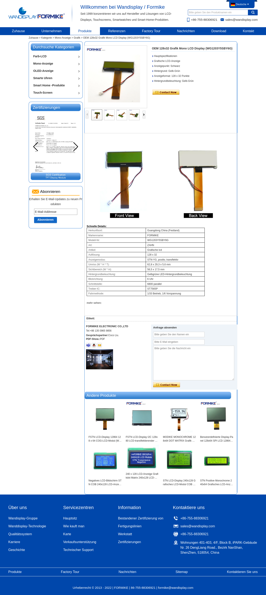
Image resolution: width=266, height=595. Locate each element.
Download (218, 31)
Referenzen (117, 31)
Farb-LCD (40, 56)
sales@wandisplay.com (241, 19)
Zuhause (18, 31)
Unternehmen (52, 31)
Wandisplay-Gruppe (23, 518)
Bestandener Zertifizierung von (140, 518)
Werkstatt (125, 534)
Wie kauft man (73, 526)
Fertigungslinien (130, 526)
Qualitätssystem (20, 534)
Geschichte (16, 550)
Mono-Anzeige (63, 37)
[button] (76, 146)
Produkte (85, 31)
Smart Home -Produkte (49, 85)
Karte (67, 534)
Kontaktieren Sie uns (242, 572)
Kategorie (46, 37)
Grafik (77, 37)
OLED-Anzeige (43, 70)
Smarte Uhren (42, 78)
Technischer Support (78, 550)
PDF (102, 339)
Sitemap (182, 572)
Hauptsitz (70, 518)
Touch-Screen (42, 92)
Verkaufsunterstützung (79, 542)
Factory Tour (151, 31)
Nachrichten (186, 31)
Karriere (14, 542)
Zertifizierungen (129, 542)
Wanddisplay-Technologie (27, 526)
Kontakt (248, 31)
